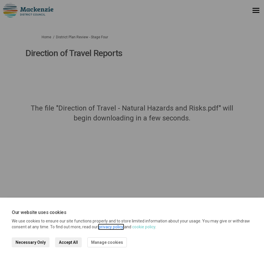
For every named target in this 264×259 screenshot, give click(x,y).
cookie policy (143, 227)
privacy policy (111, 227)
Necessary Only (31, 242)
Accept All (68, 242)
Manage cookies (107, 242)
